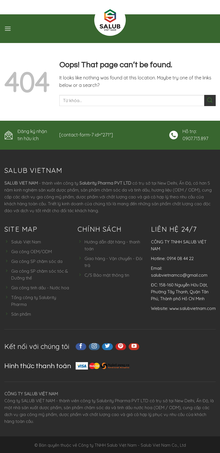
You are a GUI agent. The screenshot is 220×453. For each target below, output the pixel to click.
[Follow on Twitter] (107, 346)
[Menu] (7, 29)
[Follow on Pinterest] (120, 346)
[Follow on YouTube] (134, 346)
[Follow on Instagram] (94, 346)
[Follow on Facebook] (81, 346)
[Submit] (210, 100)
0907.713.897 (195, 138)
